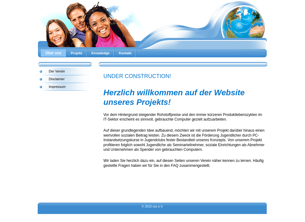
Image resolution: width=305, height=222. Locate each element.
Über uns (53, 53)
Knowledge (100, 53)
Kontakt (125, 53)
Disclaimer (57, 79)
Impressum (57, 86)
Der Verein (57, 71)
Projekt (76, 53)
